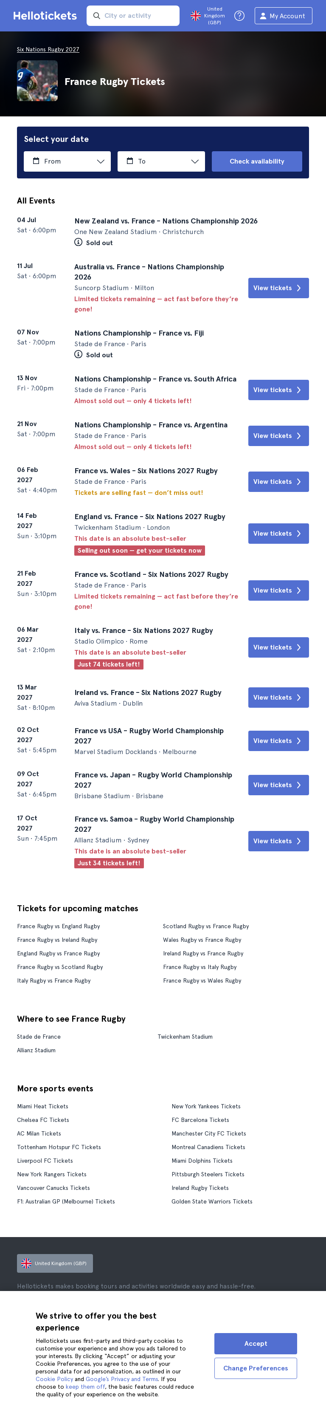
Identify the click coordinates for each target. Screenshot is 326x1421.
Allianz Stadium (36, 1050)
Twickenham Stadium (185, 1036)
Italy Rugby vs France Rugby (53, 980)
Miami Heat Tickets (42, 1106)
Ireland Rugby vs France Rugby (203, 953)
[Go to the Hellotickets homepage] (47, 16)
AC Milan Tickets (39, 1133)
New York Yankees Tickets (206, 1106)
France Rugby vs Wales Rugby (202, 980)
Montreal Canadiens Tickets (208, 1147)
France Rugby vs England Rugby (58, 926)
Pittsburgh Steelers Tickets (207, 1174)
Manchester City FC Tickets (208, 1133)
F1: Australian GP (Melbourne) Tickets (66, 1201)
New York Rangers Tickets (52, 1174)
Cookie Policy (54, 1379)
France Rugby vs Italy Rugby (199, 966)
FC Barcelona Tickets (200, 1119)
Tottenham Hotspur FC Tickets (59, 1147)
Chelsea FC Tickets (43, 1119)
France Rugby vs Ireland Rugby (57, 939)
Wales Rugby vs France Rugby (202, 939)
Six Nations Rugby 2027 (48, 49)
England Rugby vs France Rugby (58, 953)
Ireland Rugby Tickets (200, 1187)
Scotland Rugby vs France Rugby (206, 926)
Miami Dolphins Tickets (202, 1160)
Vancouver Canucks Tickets (53, 1187)
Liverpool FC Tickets (45, 1160)
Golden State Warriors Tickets (212, 1201)
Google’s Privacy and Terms (122, 1379)
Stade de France (39, 1036)
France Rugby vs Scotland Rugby (60, 966)
